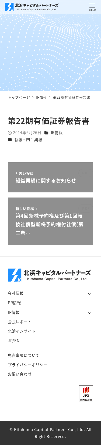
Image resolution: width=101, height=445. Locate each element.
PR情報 (14, 302)
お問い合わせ (20, 374)
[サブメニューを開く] (89, 293)
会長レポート (20, 321)
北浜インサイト (22, 331)
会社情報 (16, 293)
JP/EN (14, 340)
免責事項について (24, 355)
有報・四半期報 (28, 139)
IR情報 (57, 132)
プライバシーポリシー (28, 364)
